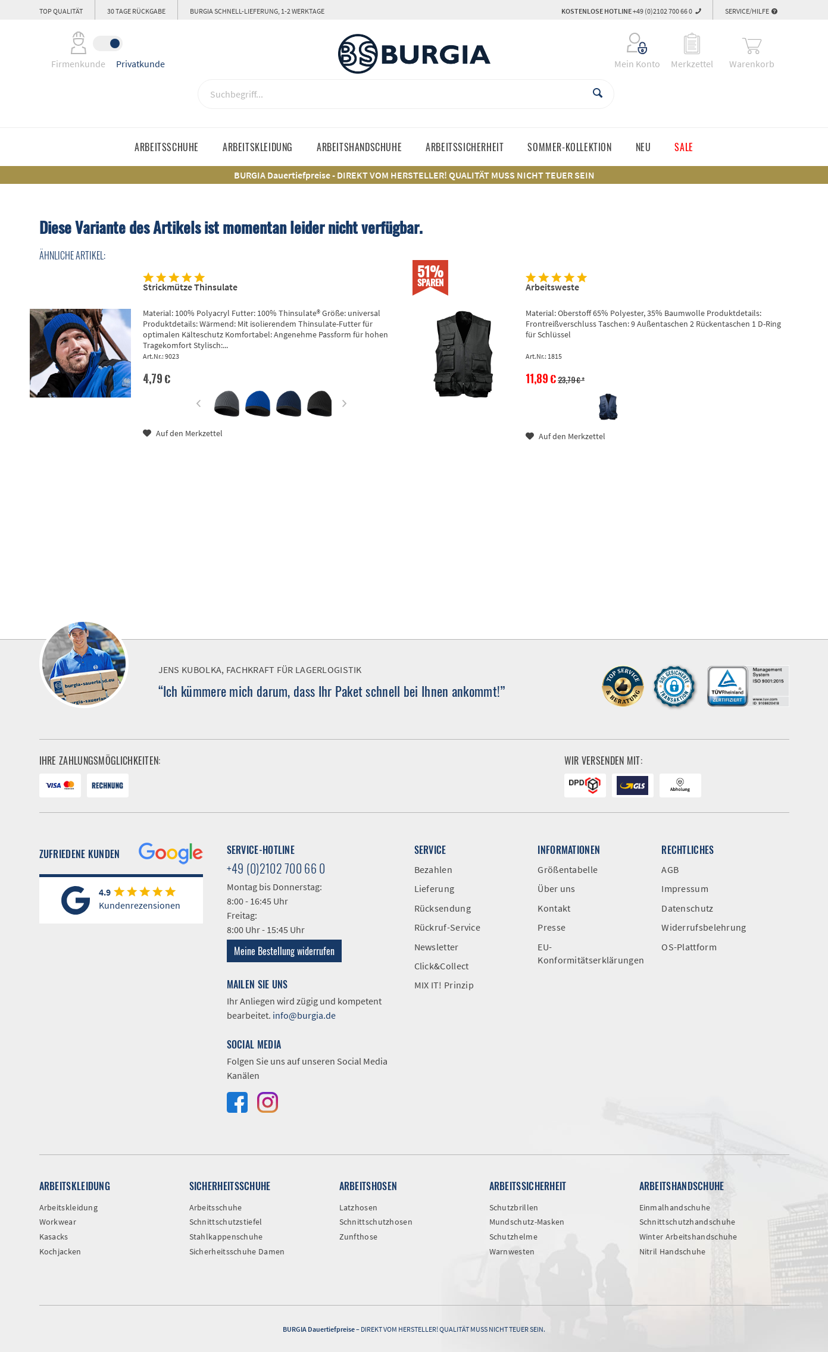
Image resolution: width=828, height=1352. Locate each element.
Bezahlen (433, 869)
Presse (551, 927)
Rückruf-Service (447, 927)
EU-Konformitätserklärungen (590, 953)
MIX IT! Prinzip (444, 985)
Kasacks (53, 1236)
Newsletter (436, 947)
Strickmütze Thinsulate (190, 287)
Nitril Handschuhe (672, 1251)
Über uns (556, 888)
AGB (670, 869)
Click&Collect (441, 966)
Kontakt (554, 908)
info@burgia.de (304, 1015)
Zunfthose (358, 1236)
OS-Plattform (689, 947)
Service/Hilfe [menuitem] (751, 11)
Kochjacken (60, 1251)
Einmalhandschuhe (675, 1207)
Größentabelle (568, 869)
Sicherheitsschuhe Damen (237, 1251)
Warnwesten (512, 1251)
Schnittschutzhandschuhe (687, 1221)
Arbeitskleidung (68, 1207)
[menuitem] (629, 43)
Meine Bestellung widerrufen (284, 951)
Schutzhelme (513, 1236)
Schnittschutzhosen (376, 1221)
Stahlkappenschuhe (226, 1236)
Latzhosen (358, 1207)
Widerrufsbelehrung (703, 927)
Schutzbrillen (514, 1207)
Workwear (57, 1221)
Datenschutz (687, 908)
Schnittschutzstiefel (226, 1221)
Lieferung (434, 888)
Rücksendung (442, 908)
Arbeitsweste (552, 287)
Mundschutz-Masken (527, 1221)
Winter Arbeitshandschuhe (688, 1236)
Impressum (684, 888)
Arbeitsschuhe (215, 1207)
